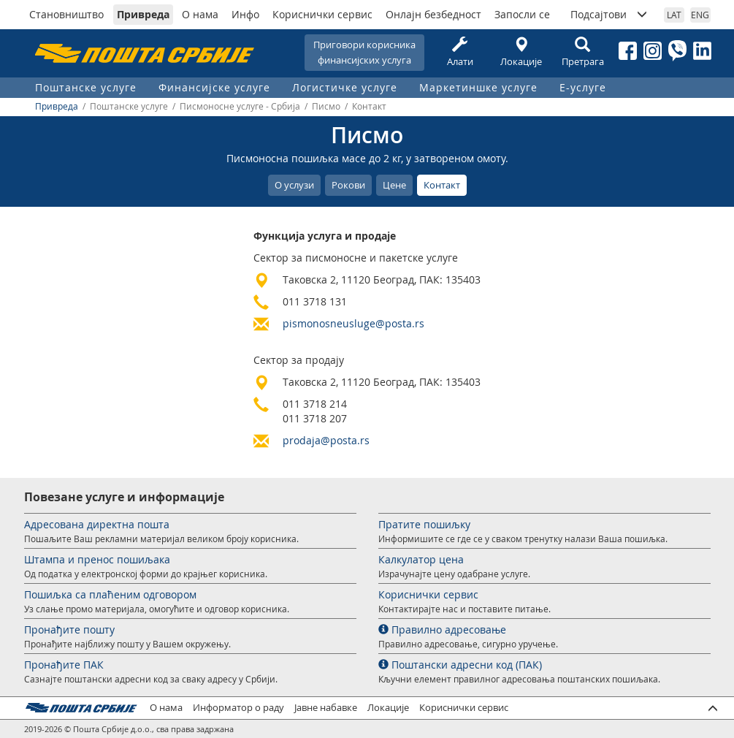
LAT (674, 14)
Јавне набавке (325, 707)
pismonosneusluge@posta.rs (353, 323)
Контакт (442, 184)
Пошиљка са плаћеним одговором (110, 594)
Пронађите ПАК (64, 665)
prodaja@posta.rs (326, 440)
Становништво (66, 14)
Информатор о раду (238, 707)
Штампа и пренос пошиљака (97, 559)
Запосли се (522, 14)
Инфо (245, 14)
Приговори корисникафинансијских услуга (364, 52)
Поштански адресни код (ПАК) (460, 665)
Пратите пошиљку (424, 524)
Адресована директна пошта (96, 524)
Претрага (582, 52)
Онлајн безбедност (433, 14)
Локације (521, 52)
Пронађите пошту (69, 629)
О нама (200, 14)
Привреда (143, 14)
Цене (394, 184)
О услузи (294, 184)
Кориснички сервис (322, 14)
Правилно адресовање (442, 629)
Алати (460, 52)
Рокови (348, 184)
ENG (700, 14)
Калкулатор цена (421, 559)
